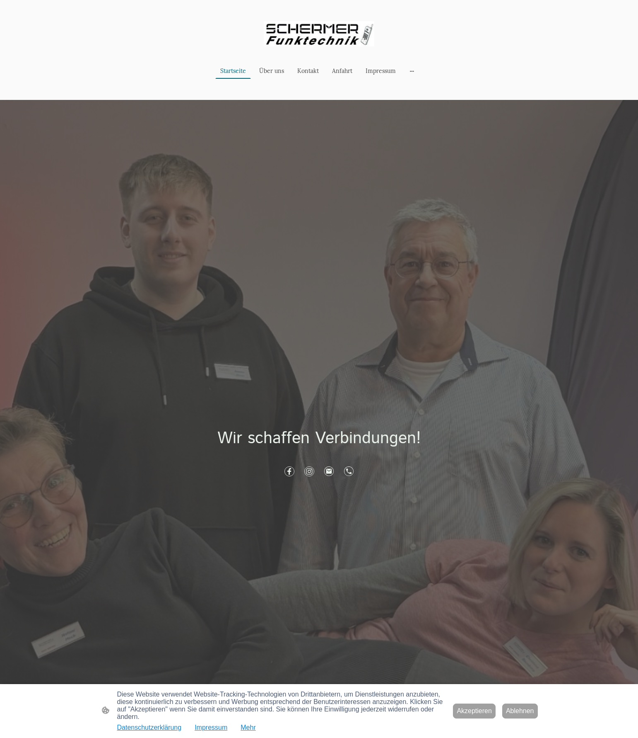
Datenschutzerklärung (149, 727)
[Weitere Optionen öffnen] (412, 70)
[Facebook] (289, 471)
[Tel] (349, 471)
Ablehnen (520, 710)
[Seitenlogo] (319, 33)
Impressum (211, 727)
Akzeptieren (474, 710)
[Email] (329, 471)
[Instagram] (309, 471)
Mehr (248, 727)
